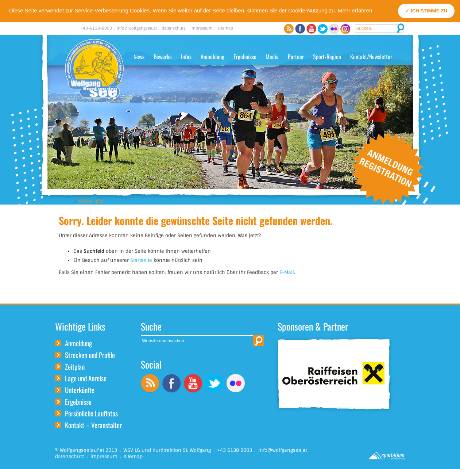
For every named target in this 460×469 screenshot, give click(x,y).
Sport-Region (327, 56)
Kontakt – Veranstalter (93, 425)
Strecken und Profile (90, 355)
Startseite (141, 260)
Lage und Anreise (86, 378)
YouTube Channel (311, 29)
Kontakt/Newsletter (371, 56)
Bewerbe (163, 56)
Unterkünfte (79, 390)
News (139, 56)
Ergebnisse (244, 56)
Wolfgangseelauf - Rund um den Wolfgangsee (94, 68)
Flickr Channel (334, 29)
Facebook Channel (300, 29)
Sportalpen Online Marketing (387, 456)
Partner (296, 56)
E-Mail (286, 272)
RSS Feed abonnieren (288, 29)
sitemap (225, 28)
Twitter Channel (322, 29)
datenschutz (174, 28)
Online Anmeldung (387, 168)
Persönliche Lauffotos (91, 413)
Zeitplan (75, 366)
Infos (186, 56)
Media (272, 56)
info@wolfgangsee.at (137, 28)
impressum (201, 28)
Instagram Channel (345, 29)
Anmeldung (212, 56)
